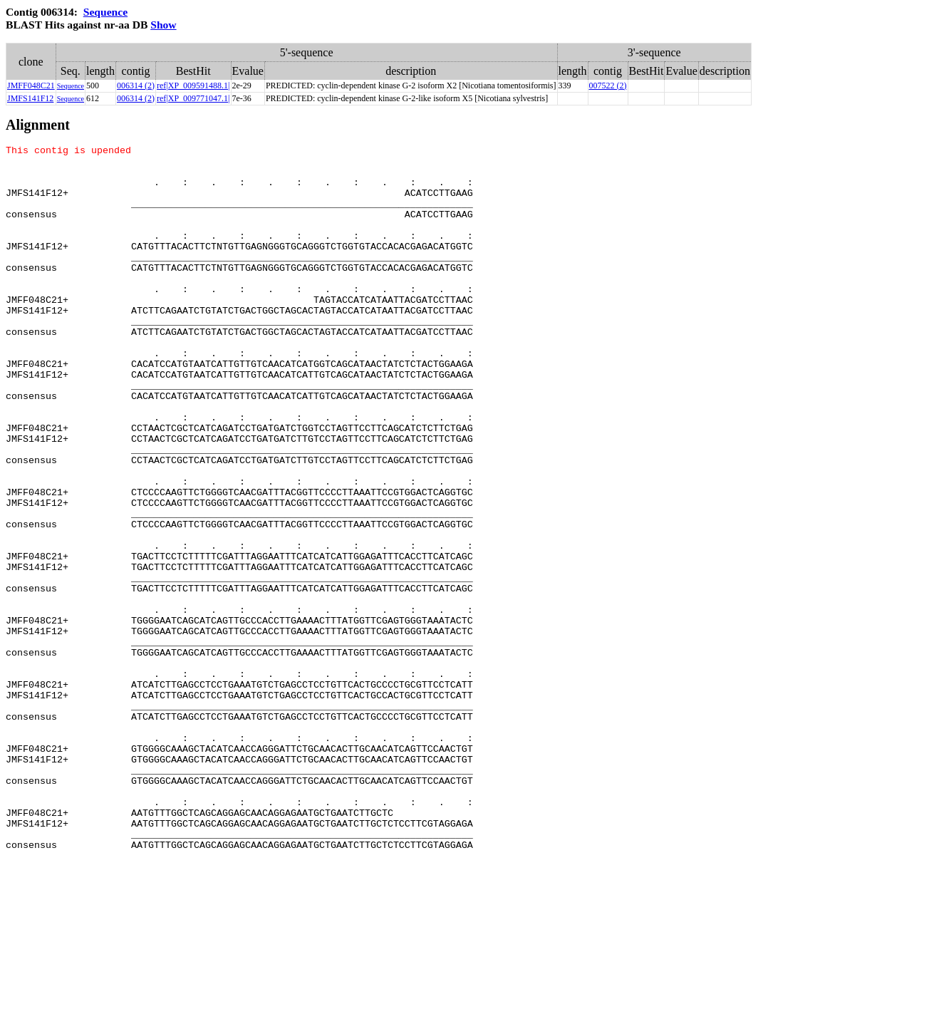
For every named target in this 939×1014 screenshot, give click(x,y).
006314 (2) (136, 85)
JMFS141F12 (30, 98)
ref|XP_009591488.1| (193, 85)
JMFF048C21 (31, 85)
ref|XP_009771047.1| (193, 98)
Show (163, 25)
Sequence (105, 12)
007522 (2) (608, 85)
